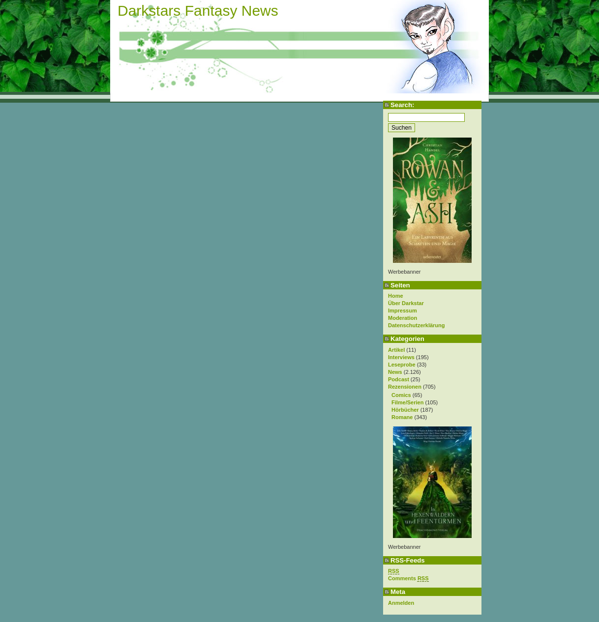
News (395, 372)
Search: (402, 105)
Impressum (402, 310)
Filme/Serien (407, 402)
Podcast (398, 379)
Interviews (401, 357)
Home (395, 296)
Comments (408, 578)
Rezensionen (404, 387)
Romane (402, 417)
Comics (401, 395)
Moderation (402, 318)
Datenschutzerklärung (416, 325)
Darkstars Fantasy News (198, 10)
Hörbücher (405, 410)
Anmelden (401, 603)
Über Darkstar (406, 303)
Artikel (396, 350)
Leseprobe (402, 365)
